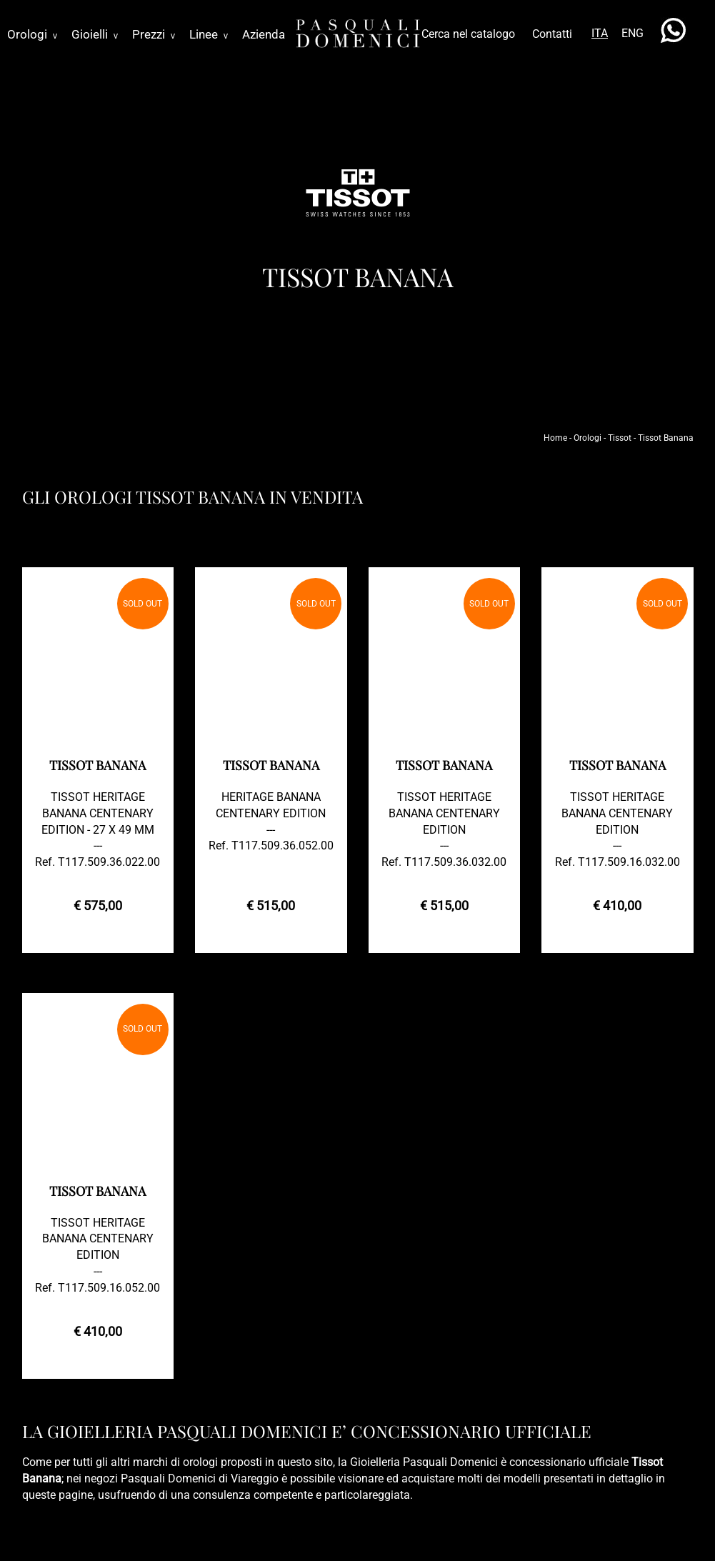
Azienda (263, 34)
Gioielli (94, 34)
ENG (632, 33)
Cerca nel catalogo (468, 34)
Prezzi (153, 34)
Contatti (552, 34)
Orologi (32, 34)
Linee (208, 34)
